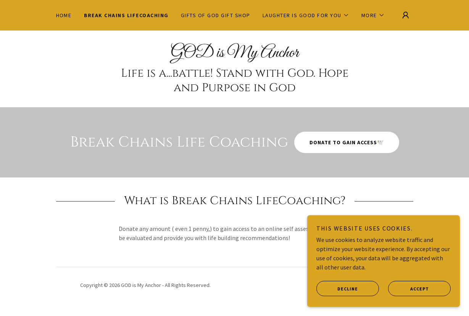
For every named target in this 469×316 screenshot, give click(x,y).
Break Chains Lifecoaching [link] (126, 15)
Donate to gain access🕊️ (346, 142)
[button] (306, 15)
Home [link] (64, 15)
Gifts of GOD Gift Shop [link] (215, 15)
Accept (408, 288)
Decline (337, 288)
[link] (235, 54)
